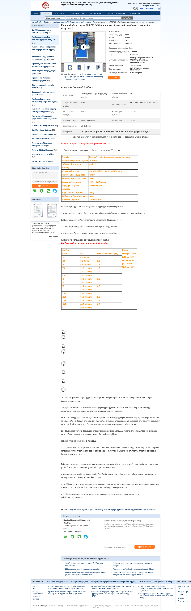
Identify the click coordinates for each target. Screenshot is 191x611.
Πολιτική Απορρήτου (40, 606)
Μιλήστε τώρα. (149, 6)
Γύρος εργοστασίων (77, 13)
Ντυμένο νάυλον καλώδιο (42, 139)
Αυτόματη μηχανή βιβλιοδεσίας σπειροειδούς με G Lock (133, 569)
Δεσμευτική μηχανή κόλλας (42, 161)
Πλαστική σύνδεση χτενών (42, 134)
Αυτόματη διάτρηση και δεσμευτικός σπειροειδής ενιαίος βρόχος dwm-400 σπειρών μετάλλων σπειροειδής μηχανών (112, 594)
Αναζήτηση (129, 18)
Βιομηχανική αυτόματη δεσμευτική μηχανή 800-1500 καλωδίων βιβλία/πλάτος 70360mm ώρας (156, 596)
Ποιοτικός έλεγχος (96, 13)
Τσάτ (114, 77)
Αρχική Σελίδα (37, 22)
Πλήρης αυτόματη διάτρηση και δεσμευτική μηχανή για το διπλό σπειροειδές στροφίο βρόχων (113, 587)
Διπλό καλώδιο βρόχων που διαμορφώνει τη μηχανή (67, 582)
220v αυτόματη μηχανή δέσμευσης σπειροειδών (82, 569)
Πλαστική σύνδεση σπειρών (43, 126)
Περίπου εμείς (60, 13)
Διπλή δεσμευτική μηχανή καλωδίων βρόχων (156, 582)
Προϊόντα (46, 13)
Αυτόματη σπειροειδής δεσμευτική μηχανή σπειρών (72, 22)
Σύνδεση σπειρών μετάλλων (43, 154)
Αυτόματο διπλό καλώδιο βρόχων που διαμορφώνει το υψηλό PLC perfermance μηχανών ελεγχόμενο (67, 587)
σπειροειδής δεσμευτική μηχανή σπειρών (140, 510)
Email (158, 6)
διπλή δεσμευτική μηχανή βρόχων (81, 510)
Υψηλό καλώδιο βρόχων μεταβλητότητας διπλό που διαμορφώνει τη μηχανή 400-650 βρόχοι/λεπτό (67, 593)
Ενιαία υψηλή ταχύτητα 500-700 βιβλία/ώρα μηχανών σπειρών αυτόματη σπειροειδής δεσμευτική (83, 76)
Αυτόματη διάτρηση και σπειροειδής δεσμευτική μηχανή (113, 582)
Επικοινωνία (45, 186)
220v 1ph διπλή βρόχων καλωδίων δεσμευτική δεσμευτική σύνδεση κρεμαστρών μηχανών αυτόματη (156, 588)
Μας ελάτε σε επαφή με (116, 13)
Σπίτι (36, 13)
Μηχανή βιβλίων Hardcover (43, 150)
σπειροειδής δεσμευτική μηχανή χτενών (109, 510)
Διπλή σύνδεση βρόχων (41, 130)
